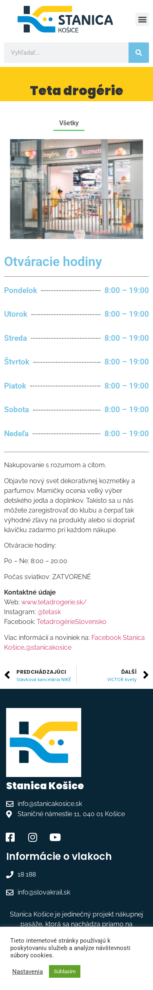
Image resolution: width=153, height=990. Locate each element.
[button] (142, 19)
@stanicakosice (48, 647)
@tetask (49, 612)
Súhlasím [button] (64, 971)
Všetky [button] (69, 123)
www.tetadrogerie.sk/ (54, 602)
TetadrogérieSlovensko (71, 622)
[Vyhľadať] (139, 52)
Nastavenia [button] (27, 971)
